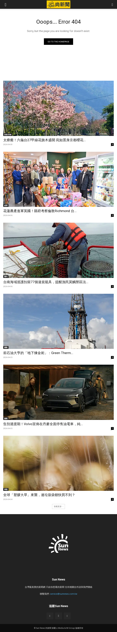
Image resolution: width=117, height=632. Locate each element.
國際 (6, 347)
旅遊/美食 (7, 134)
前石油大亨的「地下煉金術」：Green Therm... (38, 353)
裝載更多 (58, 506)
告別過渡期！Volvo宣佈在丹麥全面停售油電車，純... (43, 424)
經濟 (6, 205)
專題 (6, 489)
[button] (5, 4)
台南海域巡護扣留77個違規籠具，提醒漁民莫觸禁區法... (45, 282)
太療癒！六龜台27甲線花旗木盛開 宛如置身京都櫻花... (44, 140)
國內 (6, 276)
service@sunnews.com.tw (63, 593)
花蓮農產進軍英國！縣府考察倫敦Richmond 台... (40, 211)
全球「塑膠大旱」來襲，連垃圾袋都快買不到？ (39, 495)
